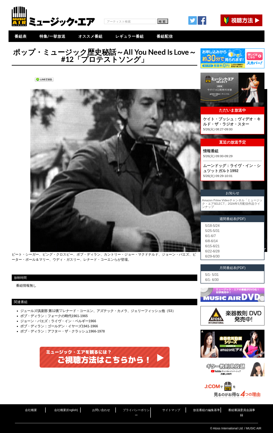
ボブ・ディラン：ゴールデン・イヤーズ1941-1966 (59, 326)
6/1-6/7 (210, 236)
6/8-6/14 (211, 241)
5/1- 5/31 (212, 274)
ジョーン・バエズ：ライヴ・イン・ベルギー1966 (58, 321)
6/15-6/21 (212, 246)
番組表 (21, 36)
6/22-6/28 (212, 251)
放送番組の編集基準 (206, 410)
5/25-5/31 (212, 231)
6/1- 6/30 (212, 280)
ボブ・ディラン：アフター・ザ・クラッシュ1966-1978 (62, 331)
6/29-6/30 (212, 256)
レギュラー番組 (129, 36)
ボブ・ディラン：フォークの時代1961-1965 (54, 316)
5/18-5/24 (212, 225)
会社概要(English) (66, 410)
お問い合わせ (101, 410)
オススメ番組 (90, 36)
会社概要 (31, 410)
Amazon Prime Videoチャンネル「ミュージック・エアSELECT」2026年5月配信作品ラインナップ (232, 203)
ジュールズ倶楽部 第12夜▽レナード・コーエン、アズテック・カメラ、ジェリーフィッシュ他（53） (98, 311)
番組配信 (165, 36)
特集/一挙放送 (52, 36)
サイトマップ (171, 410)
